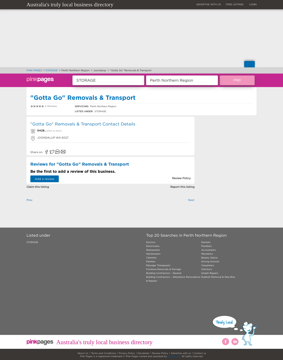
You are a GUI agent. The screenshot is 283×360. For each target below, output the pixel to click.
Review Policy (160, 353)
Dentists (206, 242)
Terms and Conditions (103, 353)
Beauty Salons (209, 257)
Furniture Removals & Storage (163, 269)
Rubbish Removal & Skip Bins (218, 277)
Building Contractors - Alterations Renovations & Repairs (173, 279)
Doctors (150, 242)
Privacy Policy (127, 353)
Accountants (208, 250)
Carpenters (207, 265)
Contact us (199, 353)
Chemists (151, 257)
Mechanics (207, 253)
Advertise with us (181, 353)
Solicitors (206, 269)
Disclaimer (143, 353)
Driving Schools (210, 261)
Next (191, 200)
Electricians (152, 246)
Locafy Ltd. (174, 356)
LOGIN (253, 4)
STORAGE (32, 242)
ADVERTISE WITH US (208, 4)
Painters (150, 261)
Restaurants (153, 250)
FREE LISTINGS (235, 4)
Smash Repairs (209, 273)
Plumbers (206, 246)
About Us (83, 353)
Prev (29, 200)
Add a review (44, 178)
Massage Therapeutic (158, 265)
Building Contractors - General (163, 273)
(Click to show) (54, 131)
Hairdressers (153, 253)
